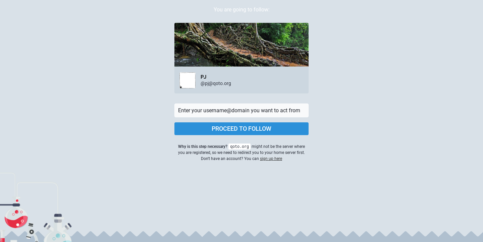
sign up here (271, 158)
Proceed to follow (241, 128)
